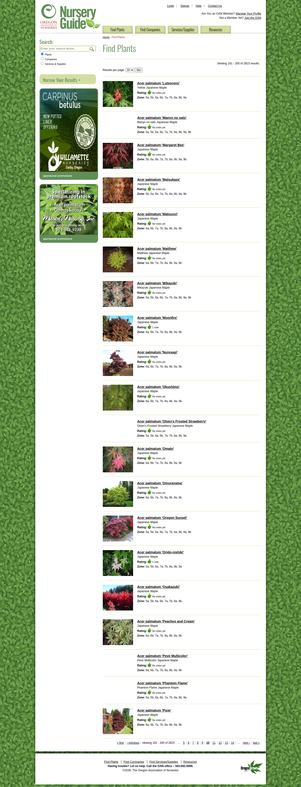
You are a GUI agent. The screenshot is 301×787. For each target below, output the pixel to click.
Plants (46, 54)
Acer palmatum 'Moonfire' (157, 318)
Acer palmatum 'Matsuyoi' (157, 214)
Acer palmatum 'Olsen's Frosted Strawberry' (171, 421)
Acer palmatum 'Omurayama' (160, 483)
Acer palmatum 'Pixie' (154, 710)
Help (199, 6)
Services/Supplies (182, 29)
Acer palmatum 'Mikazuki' (157, 283)
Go (138, 70)
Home (106, 37)
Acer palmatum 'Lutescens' (158, 83)
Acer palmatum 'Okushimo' (158, 387)
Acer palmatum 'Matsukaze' (158, 179)
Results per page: (114, 70)
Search (92, 49)
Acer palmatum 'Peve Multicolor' (162, 656)
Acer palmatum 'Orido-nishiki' (160, 552)
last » (256, 742)
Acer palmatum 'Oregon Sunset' (162, 518)
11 (213, 742)
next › (246, 742)
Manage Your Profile (248, 13)
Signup (184, 6)
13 (226, 742)
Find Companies (150, 29)
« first (120, 742)
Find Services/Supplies (163, 762)
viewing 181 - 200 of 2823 (158, 742)
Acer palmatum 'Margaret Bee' (160, 145)
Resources (215, 29)
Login (170, 6)
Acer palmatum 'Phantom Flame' (162, 683)
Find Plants (118, 29)
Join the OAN (252, 18)
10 (207, 742)
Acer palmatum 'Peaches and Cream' (166, 621)
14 (232, 742)
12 (220, 742)
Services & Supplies (53, 64)
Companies (49, 59)
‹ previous (133, 742)
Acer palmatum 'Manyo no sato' (162, 118)
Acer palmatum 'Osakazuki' (158, 587)
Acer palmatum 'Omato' (155, 448)
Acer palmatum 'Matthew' (157, 249)
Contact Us (215, 6)
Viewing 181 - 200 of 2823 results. (238, 63)
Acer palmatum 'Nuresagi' (157, 352)
